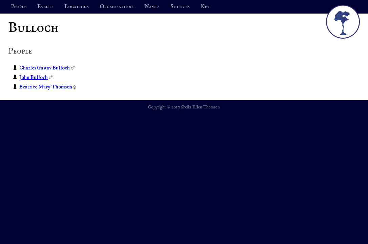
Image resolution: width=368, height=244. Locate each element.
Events (45, 6)
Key (205, 6)
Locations (76, 6)
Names (152, 6)
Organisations (117, 6)
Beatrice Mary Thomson (45, 86)
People (18, 6)
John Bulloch (33, 77)
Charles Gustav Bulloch (44, 67)
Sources (180, 6)
